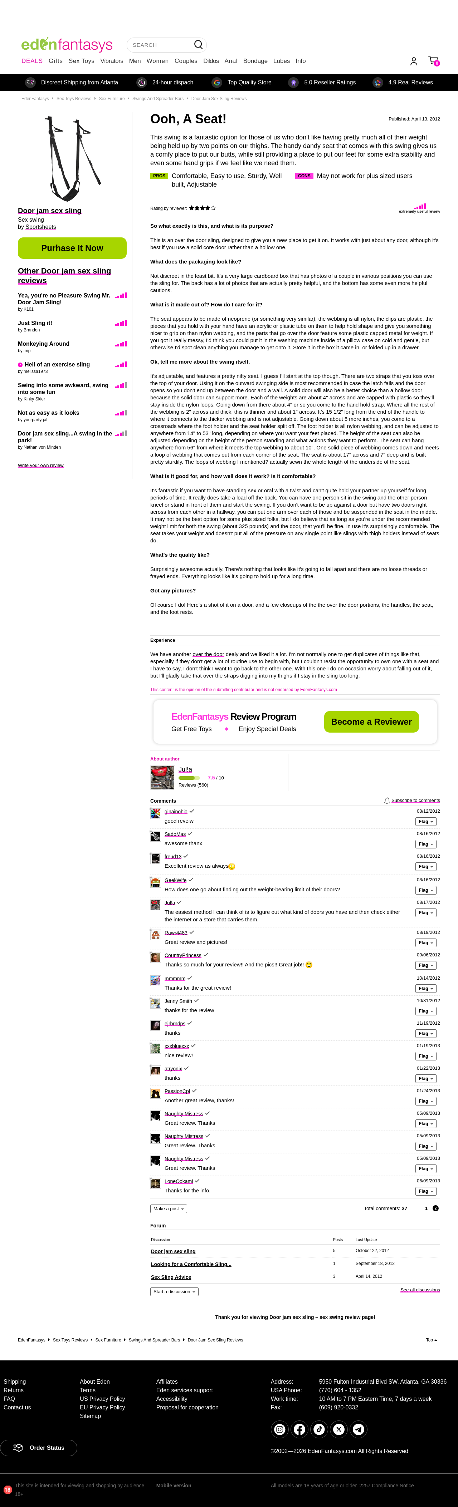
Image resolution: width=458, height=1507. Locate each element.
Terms (88, 1390)
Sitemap (90, 1416)
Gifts (56, 61)
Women (158, 61)
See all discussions (420, 1289)
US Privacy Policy (102, 1399)
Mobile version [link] (173, 1485)
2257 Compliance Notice (386, 1485)
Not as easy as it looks (48, 413)
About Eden (95, 1382)
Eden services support (184, 1390)
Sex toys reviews (74, 98)
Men (135, 61)
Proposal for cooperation (187, 1407)
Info (301, 61)
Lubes (281, 61)
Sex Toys (82, 61)
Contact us (17, 1407)
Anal (231, 61)
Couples (186, 61)
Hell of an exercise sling (57, 364)
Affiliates (167, 1382)
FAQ (9, 1399)
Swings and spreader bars (158, 98)
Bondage (255, 61)
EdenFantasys (35, 98)
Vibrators (112, 61)
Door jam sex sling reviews (219, 98)
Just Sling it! (35, 323)
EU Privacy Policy (102, 1407)
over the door (208, 654)
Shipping (15, 1382)
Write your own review (41, 465)
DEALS (32, 61)
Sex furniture (112, 98)
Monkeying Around (43, 344)
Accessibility (171, 1399)
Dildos (211, 61)
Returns (14, 1390)
